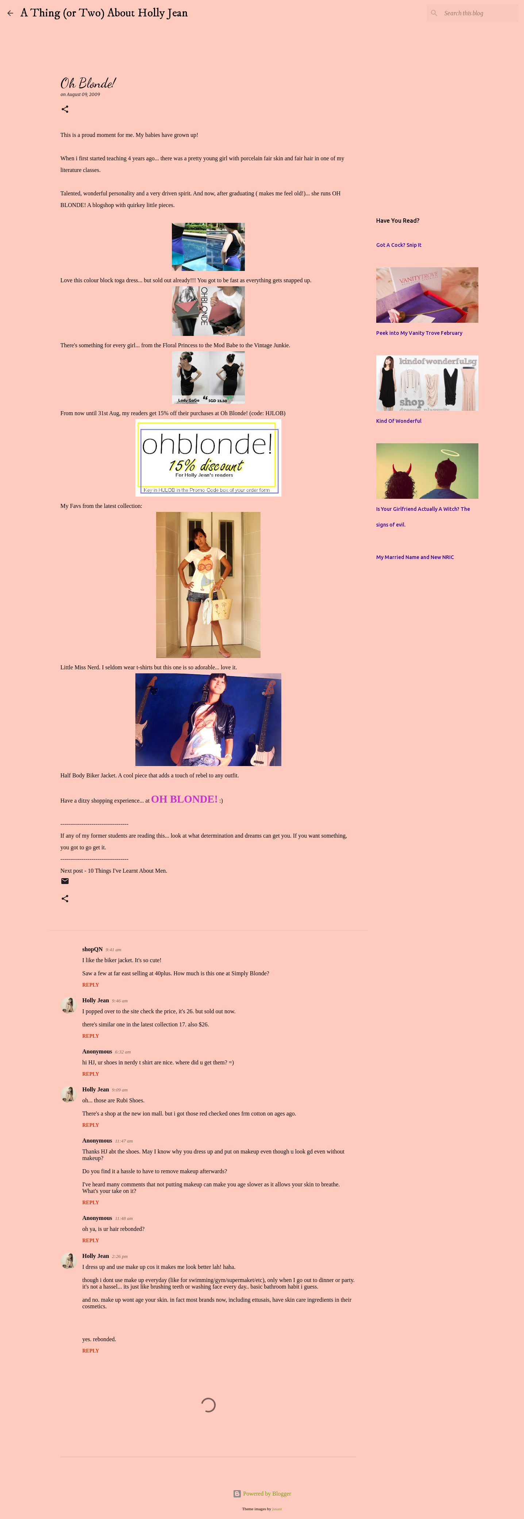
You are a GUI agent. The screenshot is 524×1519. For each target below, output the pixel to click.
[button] (65, 110)
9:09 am (120, 1090)
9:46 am (120, 1000)
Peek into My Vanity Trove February (419, 333)
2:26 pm (120, 1256)
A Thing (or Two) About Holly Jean (104, 13)
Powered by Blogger (262, 1494)
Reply (90, 985)
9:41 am (114, 949)
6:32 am (123, 1052)
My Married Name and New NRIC (415, 557)
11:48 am (124, 1218)
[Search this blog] (480, 13)
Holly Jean (95, 1000)
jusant (277, 1509)
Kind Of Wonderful (398, 421)
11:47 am (124, 1141)
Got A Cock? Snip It (398, 245)
